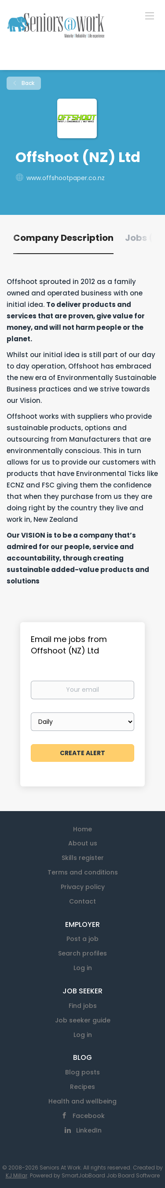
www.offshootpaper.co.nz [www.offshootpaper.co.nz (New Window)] (65, 177)
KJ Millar (16, 1175)
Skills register (83, 857)
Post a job (82, 938)
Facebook (89, 1115)
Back (27, 83)
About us (82, 843)
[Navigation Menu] (149, 15)
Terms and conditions (83, 872)
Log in (82, 967)
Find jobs (83, 1005)
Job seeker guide (82, 1020)
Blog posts (82, 1072)
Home (82, 829)
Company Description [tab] (63, 238)
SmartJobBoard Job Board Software (111, 1175)
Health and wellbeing (82, 1101)
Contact (82, 901)
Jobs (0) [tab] (144, 238)
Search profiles (82, 953)
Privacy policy (83, 886)
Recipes (82, 1086)
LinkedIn (89, 1130)
